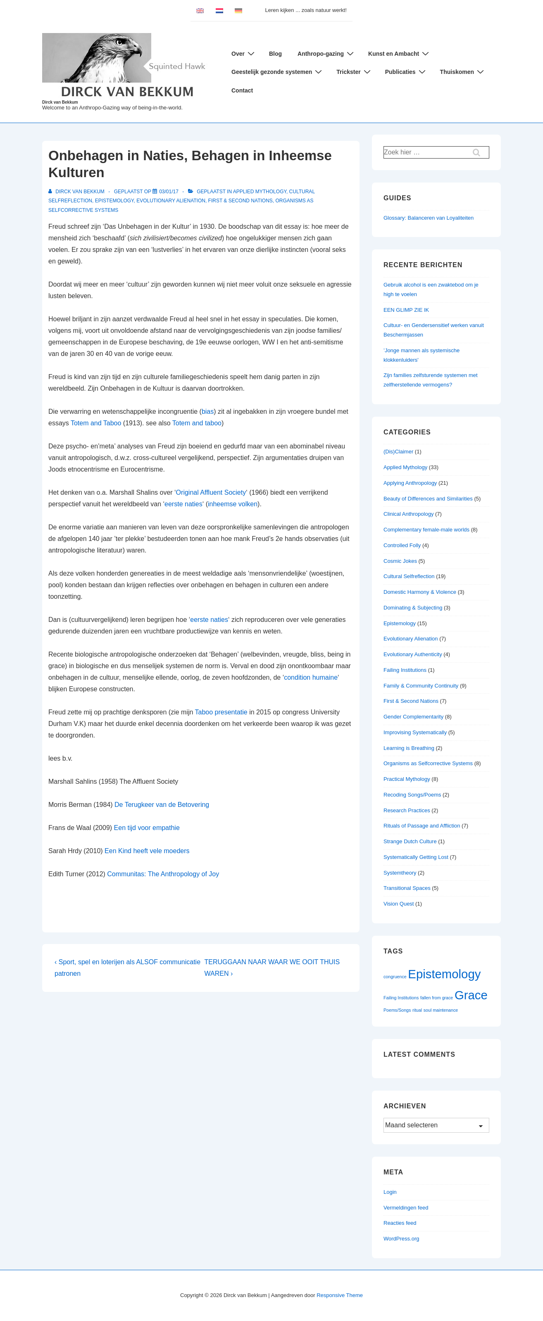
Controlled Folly (402, 545)
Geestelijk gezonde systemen (277, 71)
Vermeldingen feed (405, 1208)
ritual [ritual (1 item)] (417, 1010)
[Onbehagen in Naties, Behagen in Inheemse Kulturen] (169, 191)
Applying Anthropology (410, 483)
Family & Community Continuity (420, 686)
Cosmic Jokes (400, 561)
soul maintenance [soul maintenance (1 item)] (441, 1010)
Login (390, 1192)
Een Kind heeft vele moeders (147, 850)
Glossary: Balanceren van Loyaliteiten (428, 218)
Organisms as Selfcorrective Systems (428, 763)
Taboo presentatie (221, 712)
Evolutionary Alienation (170, 201)
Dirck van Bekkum (60, 102)
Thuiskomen (463, 71)
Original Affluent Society (211, 492)
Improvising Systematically (415, 732)
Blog (275, 53)
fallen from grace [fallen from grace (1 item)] (436, 997)
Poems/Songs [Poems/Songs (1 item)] (397, 1010)
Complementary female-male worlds (426, 530)
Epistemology (114, 201)
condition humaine (311, 677)
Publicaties (406, 71)
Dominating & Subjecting (412, 608)
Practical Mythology (406, 779)
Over (244, 53)
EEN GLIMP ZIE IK (406, 310)
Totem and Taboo (96, 423)
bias (208, 411)
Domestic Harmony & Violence (419, 592)
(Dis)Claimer (398, 451)
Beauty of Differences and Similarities (428, 499)
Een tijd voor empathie (147, 827)
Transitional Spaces (407, 888)
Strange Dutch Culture (410, 841)
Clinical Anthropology (408, 514)
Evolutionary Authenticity (412, 654)
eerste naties (183, 504)
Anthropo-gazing (327, 53)
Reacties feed (400, 1223)
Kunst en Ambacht (399, 53)
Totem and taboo (196, 423)
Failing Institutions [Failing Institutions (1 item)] (401, 997)
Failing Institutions (404, 670)
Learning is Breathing (408, 748)
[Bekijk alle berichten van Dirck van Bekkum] (77, 191)
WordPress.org (401, 1239)
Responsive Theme (340, 1295)
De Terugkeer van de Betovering (161, 804)
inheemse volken (232, 504)
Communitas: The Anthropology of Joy (163, 874)
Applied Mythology (259, 191)
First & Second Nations (240, 201)
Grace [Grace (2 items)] (471, 995)
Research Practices (406, 810)
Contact (242, 90)
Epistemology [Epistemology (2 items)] (444, 974)
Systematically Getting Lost (415, 857)
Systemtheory (399, 873)
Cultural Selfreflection (409, 576)
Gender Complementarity (413, 717)
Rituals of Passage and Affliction (421, 826)
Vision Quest (398, 904)
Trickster (354, 71)
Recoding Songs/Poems (412, 795)
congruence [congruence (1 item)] (395, 976)
